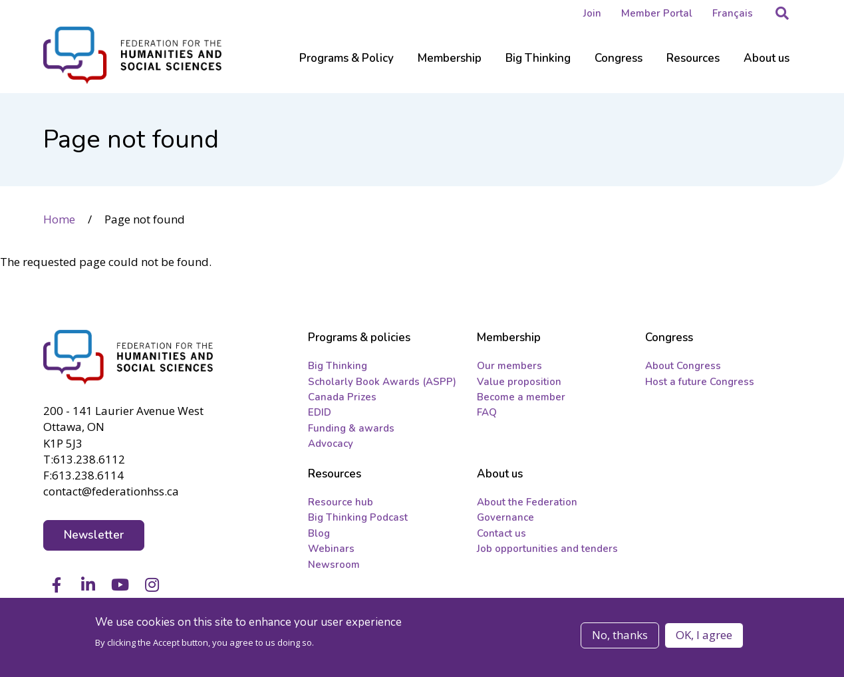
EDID (319, 412)
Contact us (501, 533)
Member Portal (656, 13)
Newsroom (334, 564)
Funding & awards (351, 428)
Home (59, 219)
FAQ (487, 412)
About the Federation (527, 502)
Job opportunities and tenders (547, 548)
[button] (782, 13)
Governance (505, 517)
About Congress (683, 365)
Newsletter (94, 535)
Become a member (521, 397)
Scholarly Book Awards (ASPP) (382, 381)
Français (732, 13)
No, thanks (620, 634)
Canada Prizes (342, 397)
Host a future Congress (699, 381)
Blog (319, 533)
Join (592, 13)
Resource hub (340, 502)
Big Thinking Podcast (358, 517)
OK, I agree (704, 634)
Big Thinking (337, 365)
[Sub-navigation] (346, 66)
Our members (509, 365)
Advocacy (330, 443)
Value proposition (519, 381)
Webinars (331, 548)
